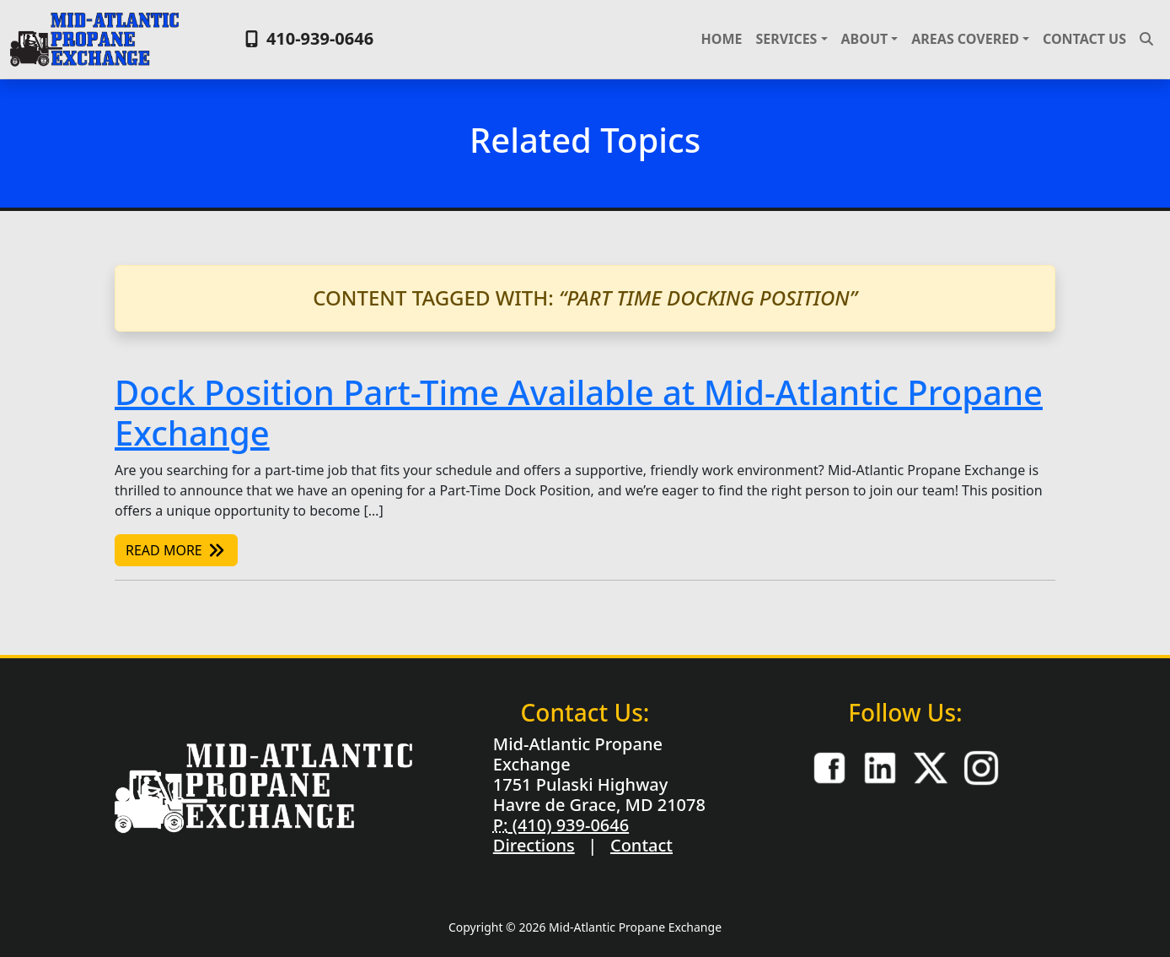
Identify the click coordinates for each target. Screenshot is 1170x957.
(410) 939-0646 (568, 825)
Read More (176, 550)
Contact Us (1084, 39)
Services (786, 39)
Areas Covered (965, 39)
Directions (534, 845)
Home (722, 39)
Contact (641, 845)
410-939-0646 (307, 38)
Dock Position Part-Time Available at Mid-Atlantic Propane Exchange (579, 412)
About (864, 39)
